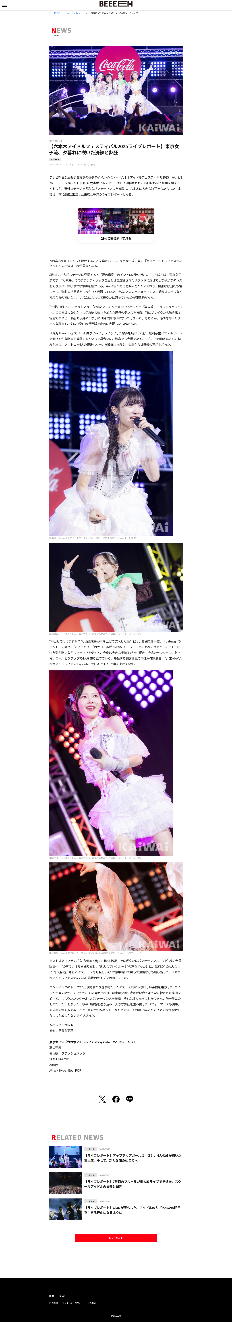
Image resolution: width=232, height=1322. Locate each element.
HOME (52, 1295)
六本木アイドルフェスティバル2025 (65, 164)
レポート (55, 159)
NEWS (62, 1295)
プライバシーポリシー (72, 1302)
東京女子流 (89, 164)
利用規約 (53, 1302)
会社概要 (92, 1302)
